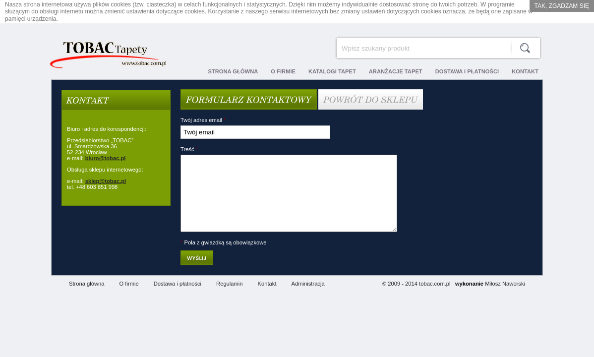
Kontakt (267, 298)
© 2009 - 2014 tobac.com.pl (416, 298)
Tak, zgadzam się (562, 5)
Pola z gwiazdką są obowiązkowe (223, 257)
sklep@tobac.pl (105, 181)
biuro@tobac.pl (105, 158)
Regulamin (229, 298)
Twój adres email (203, 120)
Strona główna (87, 298)
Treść (189, 149)
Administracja (308, 298)
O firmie (129, 298)
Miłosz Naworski (505, 298)
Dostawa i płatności (177, 298)
